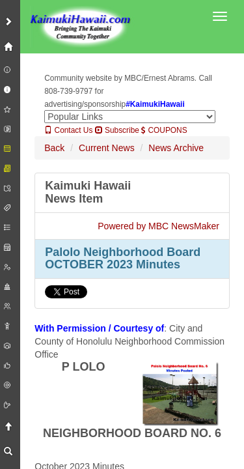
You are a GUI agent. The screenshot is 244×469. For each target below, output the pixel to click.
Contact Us (68, 130)
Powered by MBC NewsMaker (158, 226)
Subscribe (117, 130)
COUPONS (164, 130)
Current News (107, 148)
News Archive (176, 148)
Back (54, 148)
